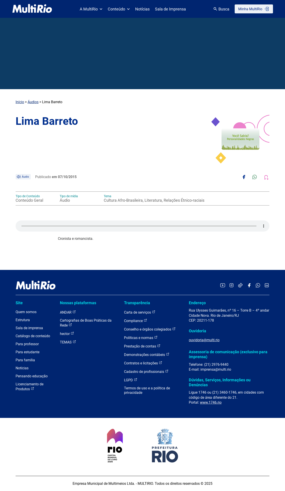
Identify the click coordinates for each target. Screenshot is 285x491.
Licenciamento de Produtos (29, 386)
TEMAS (68, 342)
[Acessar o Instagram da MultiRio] (231, 285)
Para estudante (27, 352)
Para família (25, 360)
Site (19, 302)
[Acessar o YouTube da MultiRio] (222, 285)
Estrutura (23, 320)
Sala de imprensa (29, 328)
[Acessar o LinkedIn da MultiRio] (266, 285)
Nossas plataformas (78, 302)
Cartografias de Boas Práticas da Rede (86, 322)
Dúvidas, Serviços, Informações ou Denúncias (219, 382)
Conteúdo (119, 9)
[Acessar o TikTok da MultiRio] (240, 285)
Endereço (197, 302)
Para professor (27, 344)
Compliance (135, 320)
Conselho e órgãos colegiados (150, 329)
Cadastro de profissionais (146, 371)
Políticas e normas (141, 337)
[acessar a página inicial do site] (32, 9)
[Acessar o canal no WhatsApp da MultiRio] (258, 285)
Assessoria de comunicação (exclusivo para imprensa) (228, 354)
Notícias (142, 9)
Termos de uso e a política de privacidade (147, 390)
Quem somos (26, 312)
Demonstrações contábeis (146, 354)
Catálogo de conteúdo (33, 336)
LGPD (130, 380)
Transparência (137, 302)
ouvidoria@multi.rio (204, 340)
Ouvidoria (197, 331)
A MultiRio (91, 9)
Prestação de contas (142, 346)
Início (20, 102)
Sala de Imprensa (170, 9)
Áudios (33, 102)
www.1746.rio (211, 402)
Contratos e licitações (143, 363)
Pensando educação (32, 376)
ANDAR (68, 312)
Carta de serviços (139, 312)
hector (67, 333)
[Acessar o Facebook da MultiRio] (249, 285)
